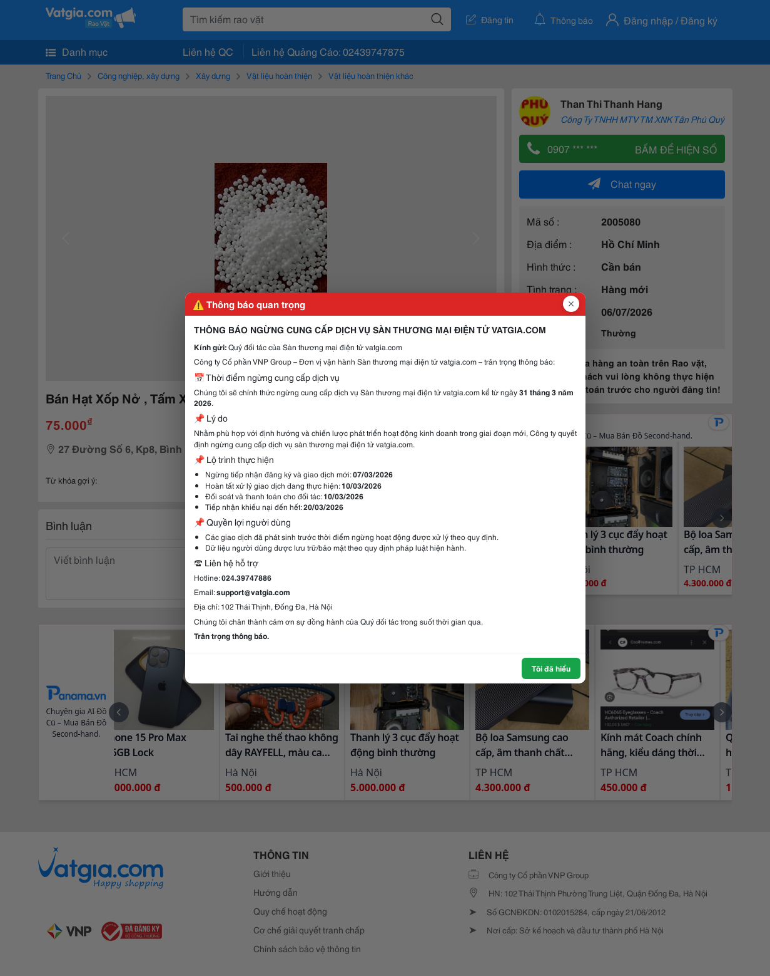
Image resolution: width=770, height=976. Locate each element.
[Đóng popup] (571, 304)
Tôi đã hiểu (551, 668)
